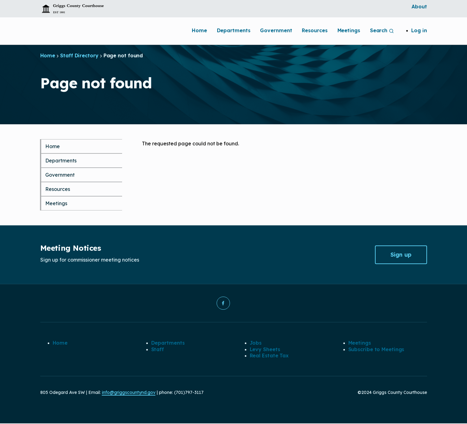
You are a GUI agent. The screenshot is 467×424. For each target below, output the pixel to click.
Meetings (348, 30)
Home (199, 30)
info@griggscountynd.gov (129, 393)
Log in (419, 30)
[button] (223, 303)
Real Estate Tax (269, 356)
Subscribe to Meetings (376, 350)
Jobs (256, 343)
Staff (157, 350)
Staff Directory (79, 55)
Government (276, 30)
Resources (314, 30)
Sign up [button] (401, 254)
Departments (233, 30)
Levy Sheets (265, 350)
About (419, 6)
